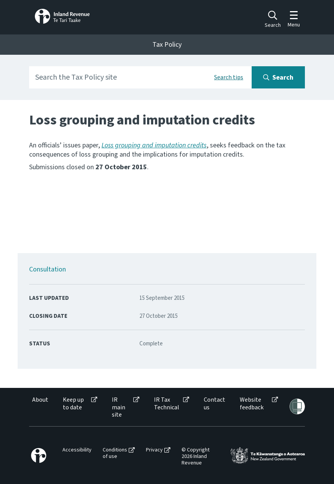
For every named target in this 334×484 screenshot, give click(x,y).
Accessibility (77, 450)
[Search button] (278, 77)
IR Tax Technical (166, 403)
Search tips (228, 77)
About (40, 400)
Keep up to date (73, 403)
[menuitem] (39, 407)
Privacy (154, 450)
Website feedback (252, 403)
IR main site (118, 407)
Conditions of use (115, 453)
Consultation (47, 269)
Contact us (214, 403)
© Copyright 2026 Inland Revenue (196, 456)
